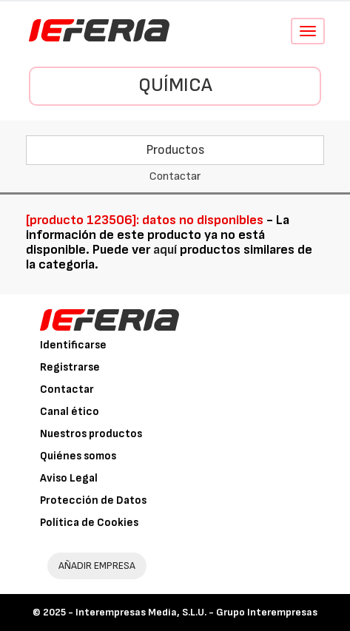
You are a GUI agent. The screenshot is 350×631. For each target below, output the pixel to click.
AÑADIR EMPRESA (96, 565)
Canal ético (69, 412)
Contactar (67, 389)
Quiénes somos (78, 456)
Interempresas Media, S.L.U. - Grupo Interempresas (196, 612)
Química (175, 85)
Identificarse (73, 345)
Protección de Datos (93, 500)
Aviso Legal (69, 478)
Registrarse (70, 367)
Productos (175, 150)
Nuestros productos (91, 434)
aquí (165, 249)
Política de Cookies (89, 523)
